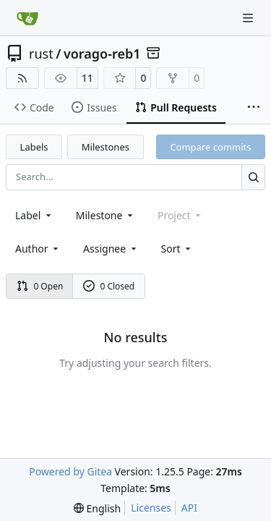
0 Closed (109, 286)
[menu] (177, 248)
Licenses (151, 507)
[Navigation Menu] (249, 18)
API (189, 507)
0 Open (40, 286)
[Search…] (253, 177)
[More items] (253, 108)
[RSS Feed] (22, 78)
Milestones (105, 146)
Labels (34, 146)
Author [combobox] (38, 248)
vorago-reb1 (102, 53)
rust (41, 53)
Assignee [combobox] (111, 248)
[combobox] (34, 215)
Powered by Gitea (70, 471)
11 (87, 78)
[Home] (27, 18)
